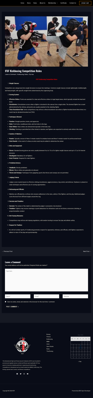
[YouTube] (27, 374)
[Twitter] (20, 374)
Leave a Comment (10, 74)
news (48, 344)
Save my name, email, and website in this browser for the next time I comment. (31, 302)
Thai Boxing (49, 351)
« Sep (79, 361)
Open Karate (50, 346)
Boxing (48, 334)
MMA (47, 342)
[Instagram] (24, 374)
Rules (26, 74)
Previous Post (7, 251)
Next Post (87, 251)
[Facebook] (17, 374)
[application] (57, 3)
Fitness (48, 337)
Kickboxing (20, 74)
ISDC (80, 391)
